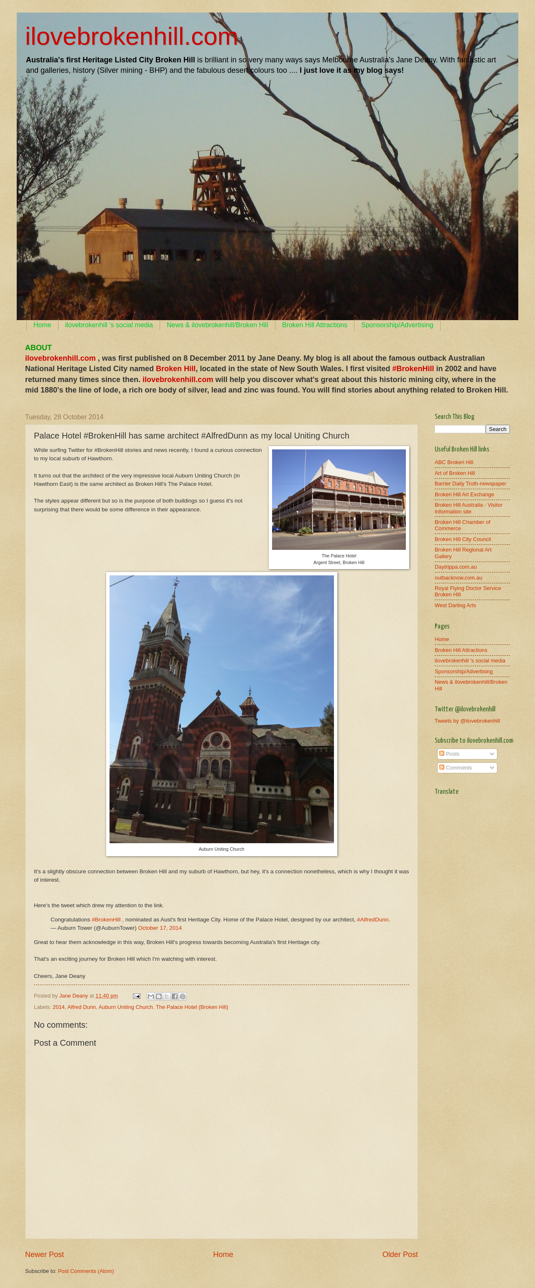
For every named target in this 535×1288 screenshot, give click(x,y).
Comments (455, 768)
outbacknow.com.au (458, 578)
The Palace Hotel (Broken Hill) (192, 1007)
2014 (59, 1007)
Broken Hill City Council (463, 539)
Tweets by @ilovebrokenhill (467, 721)
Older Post (400, 1254)
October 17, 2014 (160, 928)
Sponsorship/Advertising (397, 324)
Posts (449, 754)
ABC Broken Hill (454, 462)
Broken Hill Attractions (315, 324)
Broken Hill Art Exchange (464, 494)
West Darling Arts (455, 605)
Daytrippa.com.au (456, 567)
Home (42, 324)
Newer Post (44, 1254)
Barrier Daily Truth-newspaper (470, 483)
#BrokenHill (106, 919)
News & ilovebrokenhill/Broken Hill (217, 324)
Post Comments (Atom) (86, 1271)
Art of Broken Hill (455, 473)
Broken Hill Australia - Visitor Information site (468, 508)
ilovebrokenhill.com (131, 36)
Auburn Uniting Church (126, 1007)
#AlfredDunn (372, 919)
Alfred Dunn (81, 1007)
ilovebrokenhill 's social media (109, 324)
